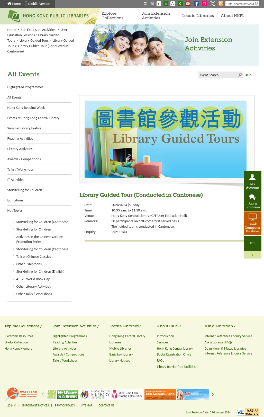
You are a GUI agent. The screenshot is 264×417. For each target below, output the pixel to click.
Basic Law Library (121, 354)
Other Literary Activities (33, 286)
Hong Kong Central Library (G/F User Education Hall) (149, 216)
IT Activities (15, 180)
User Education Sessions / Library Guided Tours (37, 35)
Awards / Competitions (24, 159)
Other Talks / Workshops (34, 294)
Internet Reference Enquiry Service (228, 336)
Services (162, 342)
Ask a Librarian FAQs (218, 342)
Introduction (165, 336)
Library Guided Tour (34, 40)
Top (253, 243)
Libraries (115, 342)
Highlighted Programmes (25, 87)
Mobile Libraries (121, 348)
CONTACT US (106, 405)
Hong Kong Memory (18, 348)
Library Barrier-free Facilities (176, 367)
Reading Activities (20, 138)
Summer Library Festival (24, 128)
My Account (252, 186)
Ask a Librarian (252, 205)
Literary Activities (20, 149)
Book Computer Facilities (252, 228)
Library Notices (120, 360)
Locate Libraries (198, 16)
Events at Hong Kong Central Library (33, 118)
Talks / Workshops (20, 169)
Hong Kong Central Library (127, 336)
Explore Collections (112, 16)
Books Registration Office (174, 354)
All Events (14, 97)
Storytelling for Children (24, 190)
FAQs (160, 360)
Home (16, 4)
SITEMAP (86, 405)
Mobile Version (39, 4)
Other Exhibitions (29, 264)
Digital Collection (16, 342)
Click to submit (239, 75)
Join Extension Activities (156, 16)
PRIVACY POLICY (65, 405)
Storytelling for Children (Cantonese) (43, 222)
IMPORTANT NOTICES (35, 405)
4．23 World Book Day (33, 279)
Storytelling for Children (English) (40, 271)
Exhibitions (15, 200)
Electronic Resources (19, 336)
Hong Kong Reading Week (26, 107)
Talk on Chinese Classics (33, 256)
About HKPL (232, 16)
